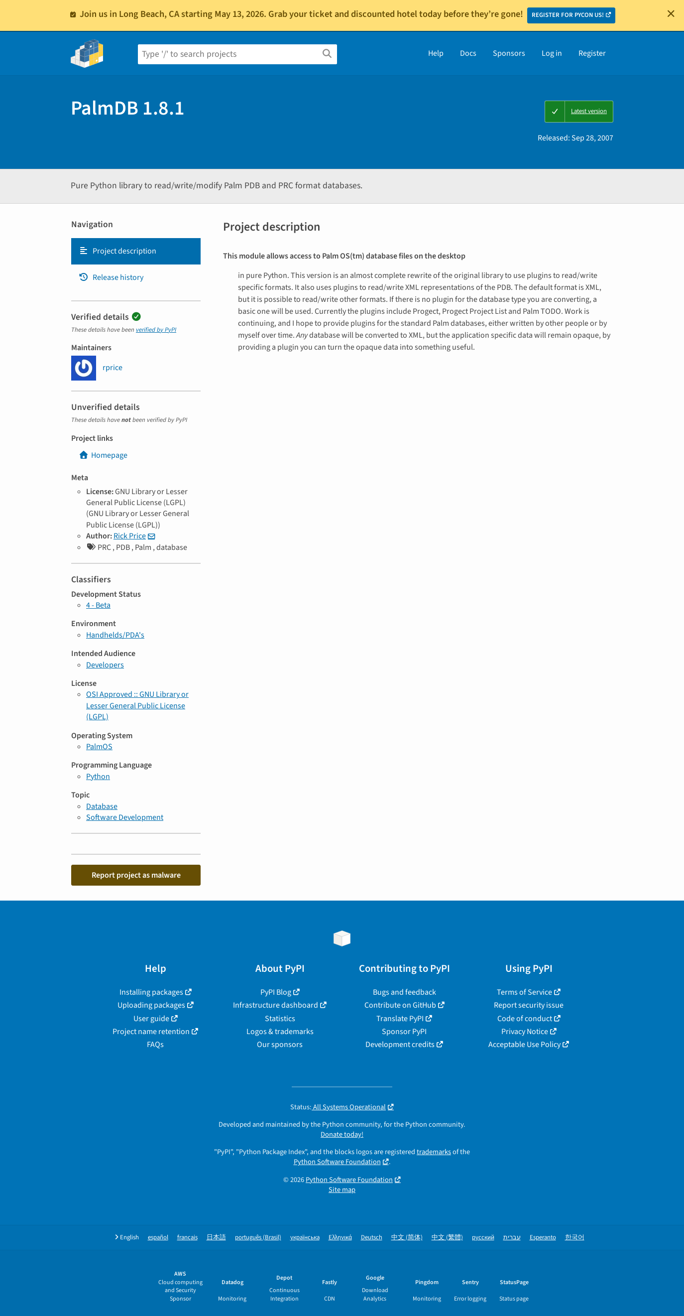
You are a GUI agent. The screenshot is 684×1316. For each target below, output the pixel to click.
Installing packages (151, 992)
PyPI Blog (275, 992)
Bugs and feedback (404, 992)
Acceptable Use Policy (524, 1044)
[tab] (136, 251)
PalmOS (99, 746)
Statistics (280, 1018)
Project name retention (151, 1031)
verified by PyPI (156, 329)
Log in (552, 53)
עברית (512, 1237)
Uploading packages (151, 1005)
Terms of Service (524, 992)
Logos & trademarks (280, 1031)
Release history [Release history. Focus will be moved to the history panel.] (111, 277)
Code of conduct (524, 1018)
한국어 (574, 1237)
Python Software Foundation (337, 1162)
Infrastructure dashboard (275, 1005)
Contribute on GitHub (400, 1005)
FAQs (155, 1044)
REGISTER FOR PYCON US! (568, 14)
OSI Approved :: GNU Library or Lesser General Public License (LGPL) (137, 705)
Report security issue (529, 1005)
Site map (342, 1189)
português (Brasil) (258, 1237)
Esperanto (543, 1237)
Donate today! (342, 1134)
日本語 (216, 1237)
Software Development (124, 817)
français (187, 1237)
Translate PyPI (400, 1018)
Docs (468, 53)
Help (436, 53)
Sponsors (509, 53)
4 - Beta (98, 605)
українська (305, 1237)
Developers (105, 664)
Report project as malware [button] (136, 875)
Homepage (103, 455)
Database (101, 806)
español (158, 1237)
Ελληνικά (340, 1237)
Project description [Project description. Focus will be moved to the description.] (117, 251)
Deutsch (371, 1237)
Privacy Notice (524, 1031)
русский (483, 1237)
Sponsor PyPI (404, 1031)
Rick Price (130, 535)
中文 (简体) (407, 1237)
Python (98, 776)
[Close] (671, 13)
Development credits (400, 1044)
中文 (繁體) (447, 1237)
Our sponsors (280, 1044)
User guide (151, 1018)
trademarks (434, 1152)
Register (592, 53)
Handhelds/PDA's (115, 635)
